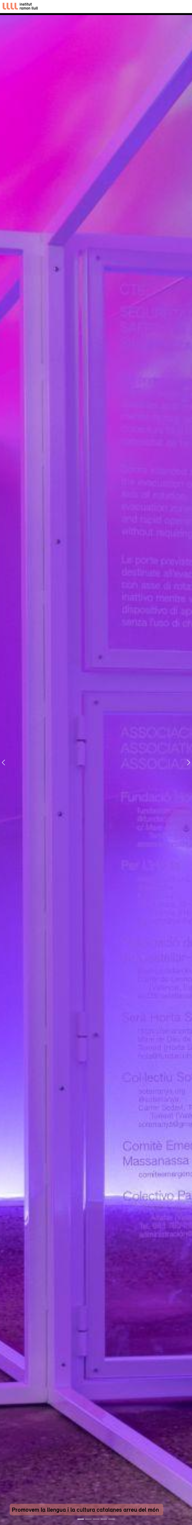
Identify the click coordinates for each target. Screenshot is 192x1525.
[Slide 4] (104, 1519)
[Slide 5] (111, 1519)
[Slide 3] (96, 1519)
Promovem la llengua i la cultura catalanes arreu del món (85, 1509)
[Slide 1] (80, 1519)
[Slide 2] (88, 1519)
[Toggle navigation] (184, 6)
